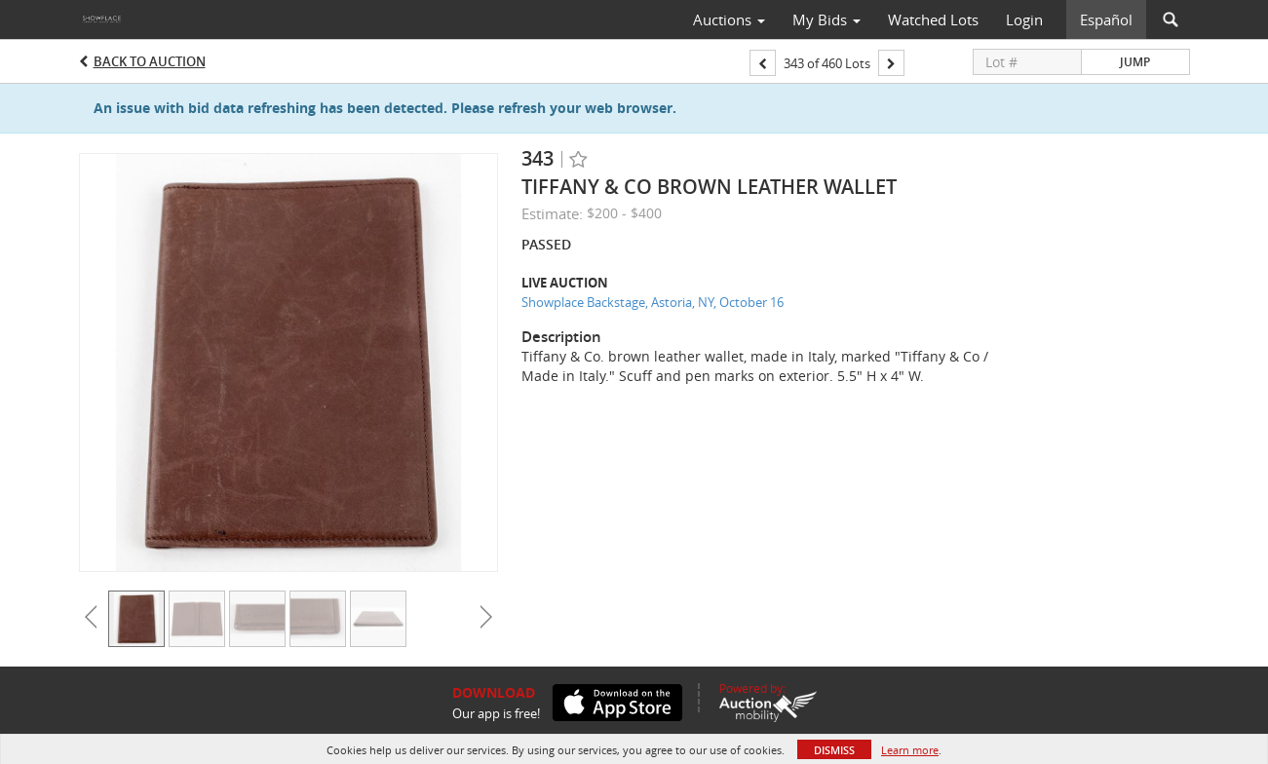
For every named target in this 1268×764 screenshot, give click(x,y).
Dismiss (834, 750)
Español (1106, 19)
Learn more (910, 750)
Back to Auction (150, 61)
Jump (1135, 62)
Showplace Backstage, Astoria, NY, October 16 (652, 302)
